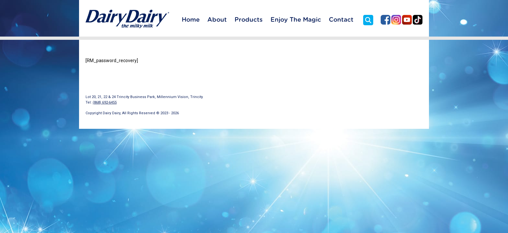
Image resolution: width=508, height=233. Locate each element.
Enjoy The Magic (296, 20)
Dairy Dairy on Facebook (385, 20)
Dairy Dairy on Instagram (396, 20)
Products (249, 20)
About (217, 20)
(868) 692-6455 (105, 102)
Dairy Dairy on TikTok (417, 20)
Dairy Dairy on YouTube (407, 20)
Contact (341, 20)
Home (191, 20)
